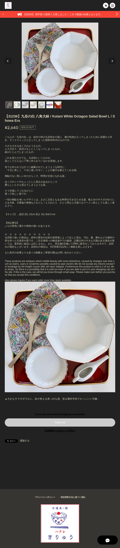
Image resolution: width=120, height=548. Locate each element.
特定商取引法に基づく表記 (73, 497)
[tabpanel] (60, 61)
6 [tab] (49, 104)
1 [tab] (8, 104)
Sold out (60, 422)
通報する (24, 440)
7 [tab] (58, 104)
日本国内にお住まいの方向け (60, 430)
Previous (8, 61)
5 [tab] (41, 104)
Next (111, 61)
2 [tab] (17, 104)
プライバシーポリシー (45, 497)
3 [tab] (25, 104)
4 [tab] (33, 104)
